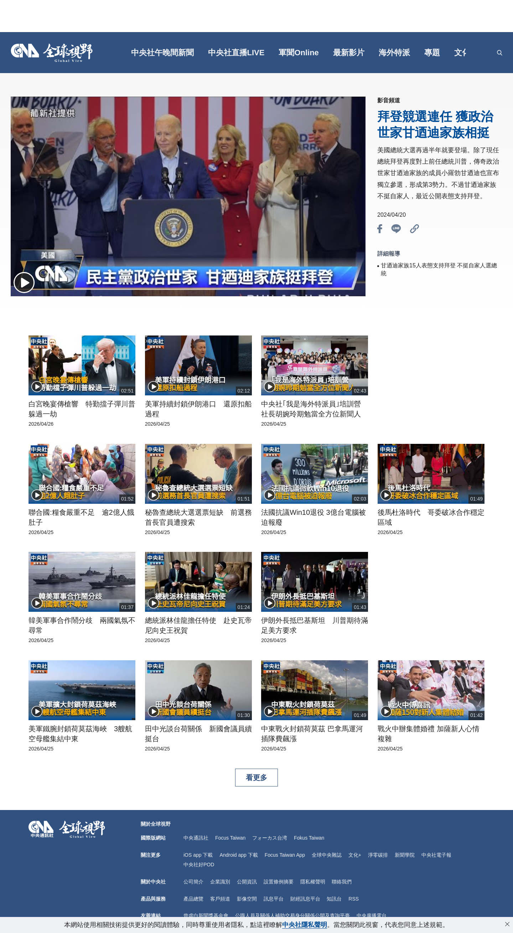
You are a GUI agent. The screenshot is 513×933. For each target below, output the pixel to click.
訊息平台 (274, 899)
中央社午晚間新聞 (162, 52)
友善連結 (151, 915)
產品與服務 (153, 899)
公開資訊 (247, 882)
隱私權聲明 (312, 882)
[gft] (103, 52)
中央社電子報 (436, 855)
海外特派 (394, 52)
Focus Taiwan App (285, 855)
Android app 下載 (238, 855)
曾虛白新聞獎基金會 (205, 915)
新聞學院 (405, 855)
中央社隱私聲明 (304, 924)
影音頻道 (388, 100)
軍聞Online (298, 52)
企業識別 (220, 882)
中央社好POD (198, 864)
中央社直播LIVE (236, 52)
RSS (353, 899)
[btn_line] (396, 230)
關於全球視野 (156, 824)
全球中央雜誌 (327, 855)
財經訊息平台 (305, 899)
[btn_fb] (379, 230)
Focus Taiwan (230, 838)
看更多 (256, 777)
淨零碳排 (378, 855)
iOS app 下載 (198, 855)
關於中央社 (153, 882)
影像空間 (247, 899)
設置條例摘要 (279, 882)
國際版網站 (153, 838)
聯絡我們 (342, 882)
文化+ (464, 52)
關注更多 (151, 855)
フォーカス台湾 (269, 838)
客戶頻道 (220, 899)
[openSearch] (499, 53)
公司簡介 (193, 882)
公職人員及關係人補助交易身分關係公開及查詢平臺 (292, 915)
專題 (432, 52)
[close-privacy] (507, 924)
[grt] (486, 52)
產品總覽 (193, 899)
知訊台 (334, 899)
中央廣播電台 (372, 915)
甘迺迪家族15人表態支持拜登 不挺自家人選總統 (439, 269)
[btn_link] (414, 230)
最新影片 (348, 52)
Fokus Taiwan (309, 838)
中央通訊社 (195, 838)
